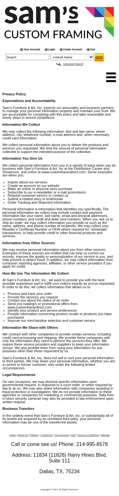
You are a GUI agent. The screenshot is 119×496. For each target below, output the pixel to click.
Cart (92, 49)
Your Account (31, 49)
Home (12, 435)
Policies (34, 435)
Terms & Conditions (88, 435)
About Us (23, 435)
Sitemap (105, 435)
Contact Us (46, 435)
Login (51, 49)
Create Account (72, 49)
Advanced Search (73, 64)
